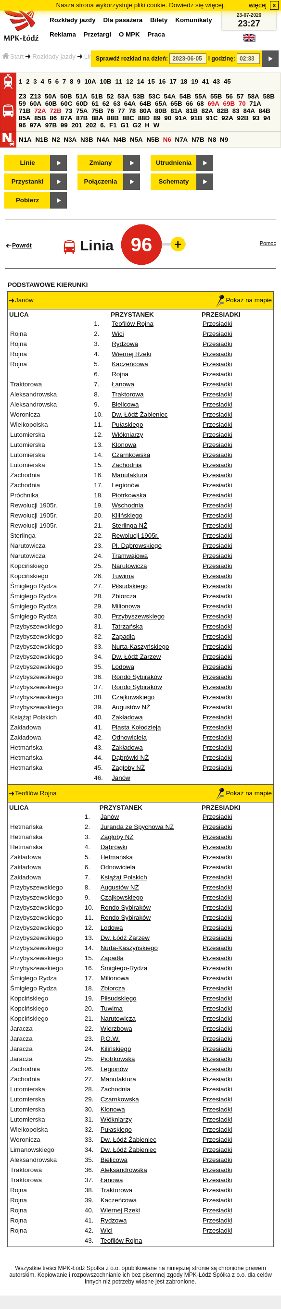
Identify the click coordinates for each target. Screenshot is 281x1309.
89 (157, 118)
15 (151, 81)
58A (253, 96)
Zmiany (100, 162)
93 (256, 118)
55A (200, 96)
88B (112, 118)
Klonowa (124, 444)
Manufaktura (129, 475)
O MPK (129, 34)
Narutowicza (129, 565)
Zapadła (123, 636)
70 (242, 103)
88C (128, 118)
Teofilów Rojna (132, 323)
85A (24, 118)
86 (53, 118)
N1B (41, 139)
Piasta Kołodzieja (136, 727)
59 (22, 103)
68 (200, 103)
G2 (137, 125)
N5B (152, 139)
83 (236, 110)
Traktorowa (127, 394)
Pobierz (27, 200)
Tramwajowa (130, 555)
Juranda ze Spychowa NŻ (137, 826)
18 (184, 81)
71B (24, 110)
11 (118, 81)
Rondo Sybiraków (137, 676)
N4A (103, 139)
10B (105, 81)
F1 (113, 125)
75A (82, 110)
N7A (181, 139)
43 (216, 81)
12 (129, 81)
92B (242, 118)
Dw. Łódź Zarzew (136, 656)
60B (51, 103)
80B (160, 110)
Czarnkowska (131, 454)
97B (51, 125)
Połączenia (100, 181)
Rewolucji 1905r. (135, 535)
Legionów (125, 485)
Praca (156, 34)
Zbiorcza (124, 596)
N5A (136, 139)
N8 (212, 139)
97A (35, 125)
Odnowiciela (129, 737)
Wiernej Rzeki (131, 354)
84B (264, 110)
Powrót (22, 245)
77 (121, 110)
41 (205, 81)
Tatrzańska (127, 626)
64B (145, 103)
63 (116, 103)
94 (266, 118)
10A (90, 81)
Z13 (35, 96)
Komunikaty (193, 20)
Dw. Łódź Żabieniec (139, 414)
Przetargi (97, 34)
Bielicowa (125, 404)
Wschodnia (127, 505)
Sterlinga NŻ (129, 525)
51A (81, 96)
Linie (27, 162)
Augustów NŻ (131, 707)
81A (176, 110)
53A (123, 96)
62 (106, 103)
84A (249, 110)
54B (185, 96)
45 (227, 81)
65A (160, 103)
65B (176, 103)
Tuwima (123, 576)
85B (40, 118)
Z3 (22, 96)
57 (240, 96)
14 (140, 81)
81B (191, 110)
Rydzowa (125, 343)
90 (167, 118)
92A (227, 118)
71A (255, 103)
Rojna (120, 374)
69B (229, 103)
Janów (121, 777)
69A (213, 103)
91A (181, 118)
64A (130, 103)
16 (162, 81)
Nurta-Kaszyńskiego (140, 646)
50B (66, 96)
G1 (124, 125)
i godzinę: (221, 58)
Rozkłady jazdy (54, 56)
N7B (198, 139)
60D (82, 103)
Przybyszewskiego (138, 616)
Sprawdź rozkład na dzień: (132, 58)
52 (110, 96)
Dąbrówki (114, 847)
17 (173, 81)
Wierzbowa (116, 1028)
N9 (224, 139)
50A (50, 96)
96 (22, 125)
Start (13, 56)
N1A (25, 139)
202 (91, 125)
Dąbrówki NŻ (130, 757)
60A (35, 103)
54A (170, 96)
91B (196, 118)
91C (211, 118)
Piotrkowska (129, 495)
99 (64, 125)
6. (102, 125)
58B (268, 96)
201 (76, 125)
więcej (258, 5)
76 (110, 110)
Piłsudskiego (130, 586)
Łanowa (123, 384)
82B (223, 110)
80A (145, 110)
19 (194, 81)
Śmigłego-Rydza (124, 968)
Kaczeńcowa (130, 364)
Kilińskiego (127, 515)
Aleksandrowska (124, 1169)
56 (229, 96)
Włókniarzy (127, 434)
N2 (56, 139)
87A (66, 118)
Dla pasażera (123, 20)
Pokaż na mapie (244, 300)
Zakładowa (127, 717)
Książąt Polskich (124, 877)
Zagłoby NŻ (128, 767)
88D (144, 118)
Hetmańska (117, 857)
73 (68, 110)
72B (55, 110)
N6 (167, 139)
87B (82, 118)
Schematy (174, 181)
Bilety (158, 20)
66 (189, 103)
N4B (120, 139)
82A (207, 110)
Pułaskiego (127, 424)
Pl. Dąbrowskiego (137, 545)
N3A (70, 139)
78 (132, 110)
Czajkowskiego (133, 697)
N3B (86, 139)
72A (40, 110)
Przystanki (28, 181)
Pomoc (268, 243)
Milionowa (126, 606)
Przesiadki (217, 323)
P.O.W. (110, 1038)
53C (154, 96)
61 (95, 103)
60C (66, 103)
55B (216, 96)
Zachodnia (126, 465)
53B (138, 96)
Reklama (63, 34)
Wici (118, 333)
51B (96, 96)
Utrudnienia (174, 162)
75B (97, 110)
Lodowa (123, 666)
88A (97, 118)
